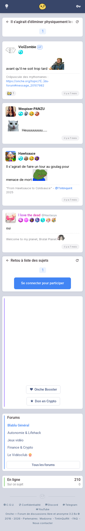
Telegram (70, 505)
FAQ (75, 518)
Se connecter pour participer (42, 283)
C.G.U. (8, 505)
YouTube (42, 509)
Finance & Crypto (20, 447)
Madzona (45, 518)
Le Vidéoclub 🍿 (19, 455)
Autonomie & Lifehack (24, 433)
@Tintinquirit (63, 188)
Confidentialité (30, 505)
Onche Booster (43, 389)
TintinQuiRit (62, 518)
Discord (51, 505)
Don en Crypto (43, 401)
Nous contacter (43, 523)
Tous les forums (43, 465)
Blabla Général (18, 425)
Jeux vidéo (15, 440)
